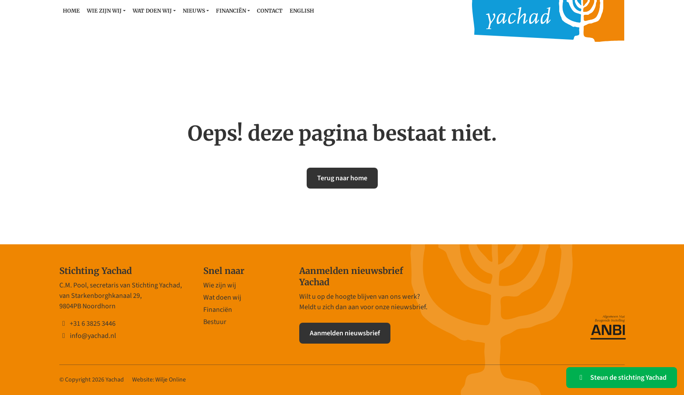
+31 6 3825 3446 (87, 323)
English (302, 10)
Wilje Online (170, 379)
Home (71, 10)
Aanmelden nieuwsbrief (345, 333)
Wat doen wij (152, 10)
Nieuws (194, 10)
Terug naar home (342, 178)
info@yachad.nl (87, 336)
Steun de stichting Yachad (622, 377)
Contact (270, 10)
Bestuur (214, 322)
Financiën (231, 10)
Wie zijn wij (104, 10)
